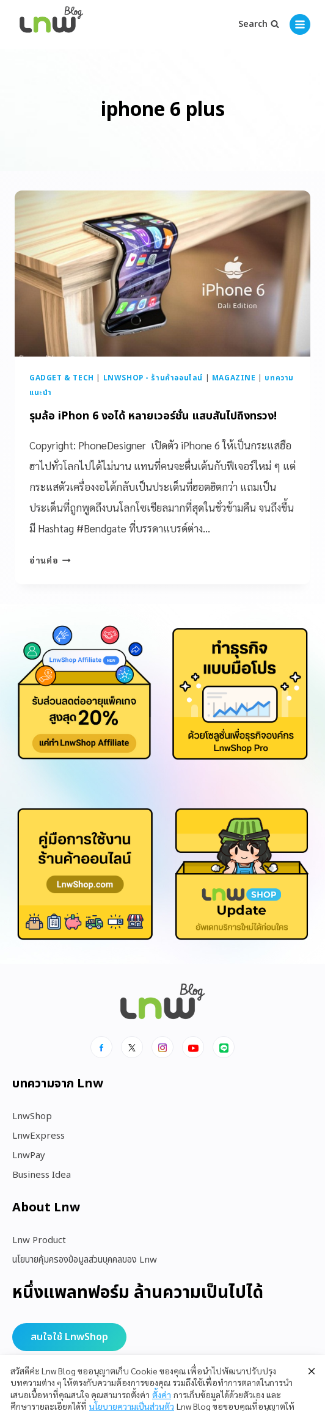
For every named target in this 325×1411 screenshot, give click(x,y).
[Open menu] (300, 24)
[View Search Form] (258, 24)
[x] (132, 1047)
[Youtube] (193, 1047)
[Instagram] (162, 1047)
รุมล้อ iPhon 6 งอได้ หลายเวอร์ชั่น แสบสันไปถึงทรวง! (153, 416)
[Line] (224, 1047)
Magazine (234, 377)
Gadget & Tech (61, 377)
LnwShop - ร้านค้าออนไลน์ (153, 377)
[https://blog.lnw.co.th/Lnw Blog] (51, 24)
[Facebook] (101, 1047)
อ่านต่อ (50, 559)
